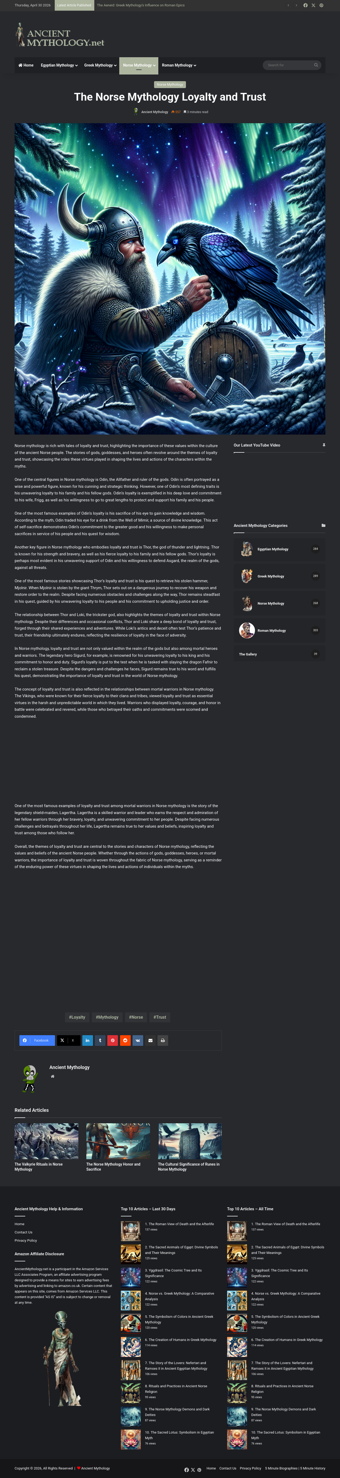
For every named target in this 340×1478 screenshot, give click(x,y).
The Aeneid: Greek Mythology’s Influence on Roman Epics (141, 5)
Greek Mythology (98, 65)
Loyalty (78, 1017)
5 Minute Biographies (281, 1468)
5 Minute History (312, 1468)
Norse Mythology (137, 65)
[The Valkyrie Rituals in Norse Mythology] (46, 1141)
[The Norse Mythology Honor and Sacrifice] (118, 1141)
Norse (137, 1017)
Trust (161, 1017)
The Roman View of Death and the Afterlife (181, 1224)
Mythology (108, 1017)
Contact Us (23, 1232)
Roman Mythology (177, 65)
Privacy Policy (26, 1240)
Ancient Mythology (154, 112)
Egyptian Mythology (57, 65)
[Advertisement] (223, 29)
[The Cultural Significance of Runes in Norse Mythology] (190, 1141)
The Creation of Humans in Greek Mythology (182, 1340)
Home (25, 65)
